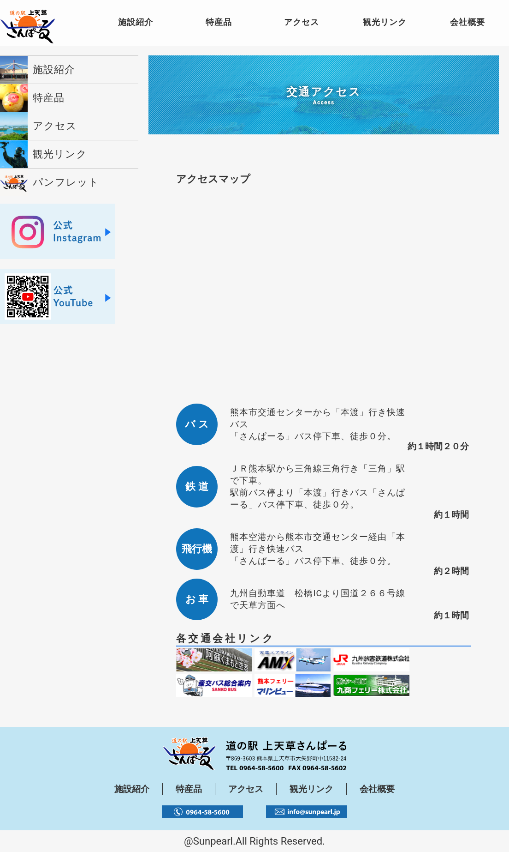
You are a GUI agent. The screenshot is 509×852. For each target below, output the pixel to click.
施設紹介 (131, 789)
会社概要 (377, 789)
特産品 (189, 789)
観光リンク (311, 789)
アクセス (245, 789)
